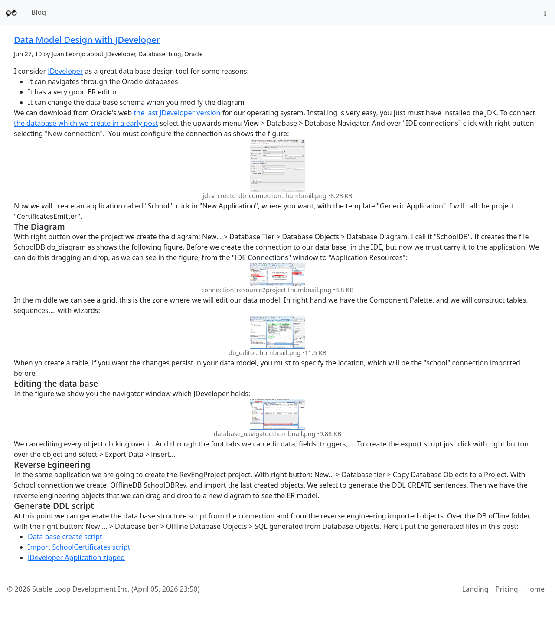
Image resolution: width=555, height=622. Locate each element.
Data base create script (65, 536)
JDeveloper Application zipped (76, 557)
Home (535, 589)
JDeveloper (65, 71)
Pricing (507, 589)
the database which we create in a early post (86, 123)
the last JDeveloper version (177, 112)
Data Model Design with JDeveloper (87, 40)
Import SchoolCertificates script (79, 547)
